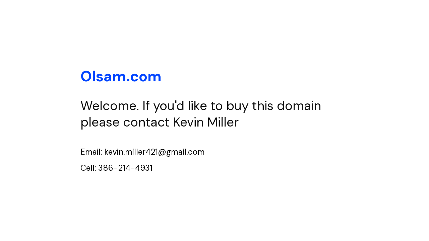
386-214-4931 (125, 168)
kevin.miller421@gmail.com (154, 152)
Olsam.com (121, 76)
